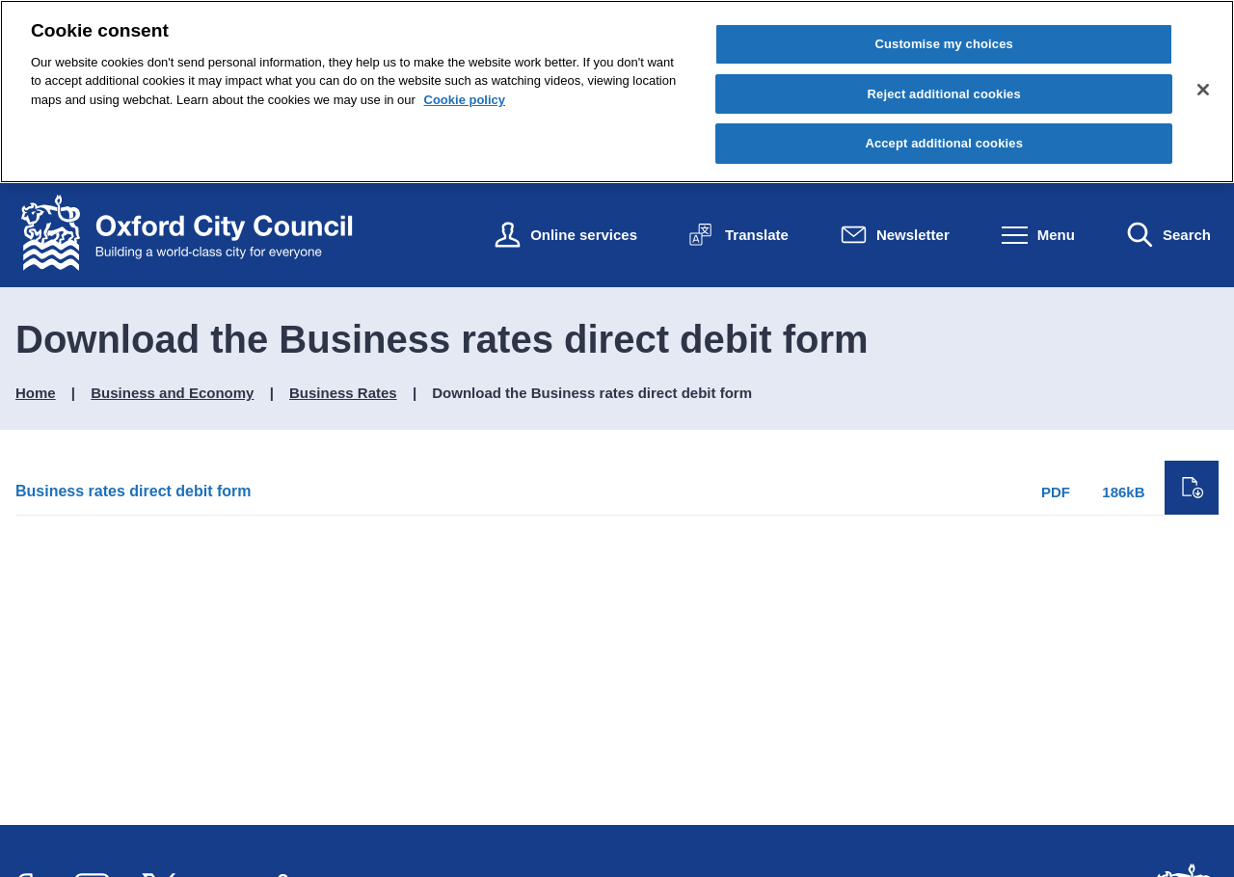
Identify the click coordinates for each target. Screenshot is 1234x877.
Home (35, 393)
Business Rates (343, 393)
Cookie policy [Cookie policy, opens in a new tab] (465, 100)
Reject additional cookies (944, 94)
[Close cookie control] (1203, 89)
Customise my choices (943, 44)
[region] (617, 91)
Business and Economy (172, 393)
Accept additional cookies (944, 143)
